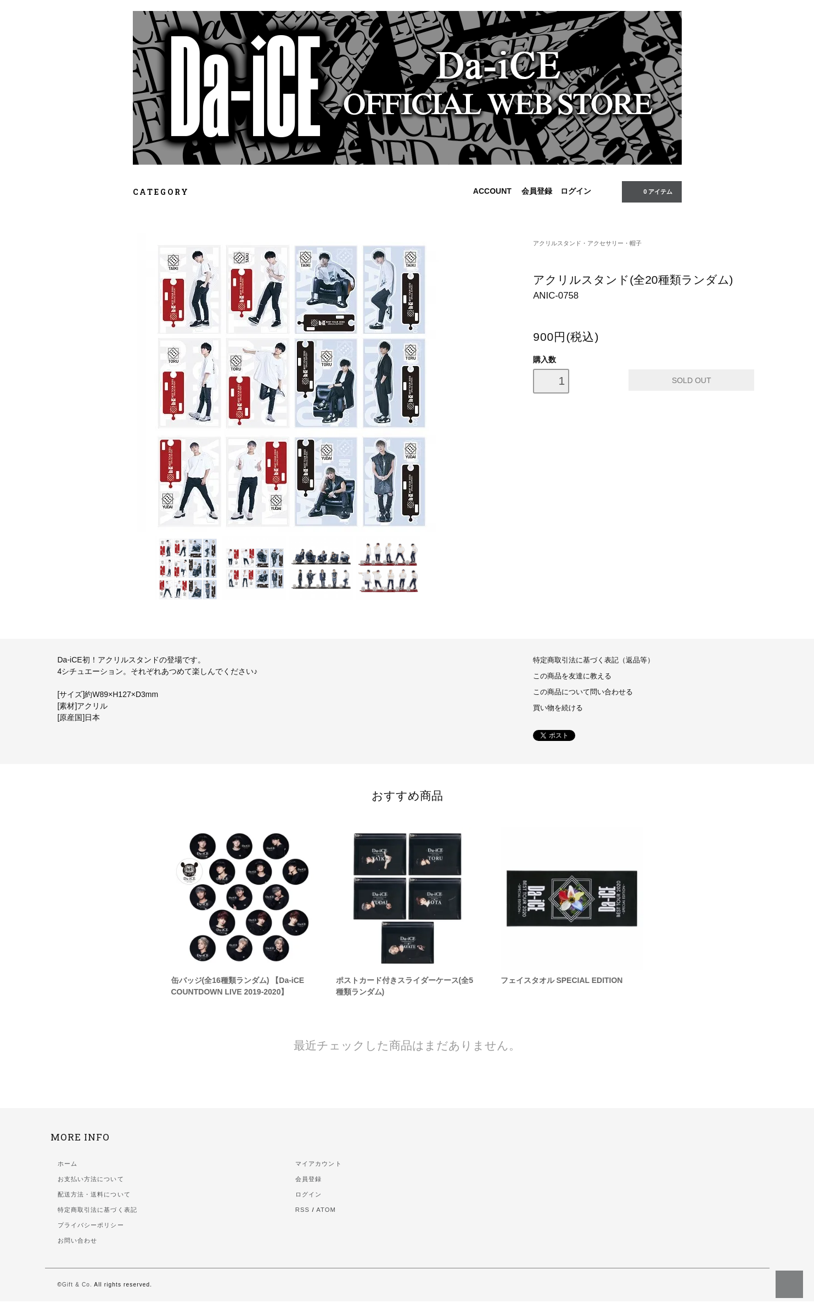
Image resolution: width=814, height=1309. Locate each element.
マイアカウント (318, 1163)
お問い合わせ (78, 1240)
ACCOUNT (492, 191)
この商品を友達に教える (572, 676)
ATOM (326, 1209)
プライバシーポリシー (91, 1225)
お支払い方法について (91, 1179)
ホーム (67, 1163)
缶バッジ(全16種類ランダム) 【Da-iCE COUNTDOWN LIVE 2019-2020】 (238, 986)
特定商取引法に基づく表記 (97, 1209)
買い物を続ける (558, 708)
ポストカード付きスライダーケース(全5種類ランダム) (404, 986)
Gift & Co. (77, 1285)
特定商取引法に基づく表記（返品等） (593, 660)
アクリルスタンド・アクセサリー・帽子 (587, 243)
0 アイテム (650, 191)
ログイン (575, 191)
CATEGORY (167, 192)
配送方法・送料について (94, 1194)
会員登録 (536, 191)
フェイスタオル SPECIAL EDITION (562, 980)
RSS (302, 1209)
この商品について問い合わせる (583, 692)
